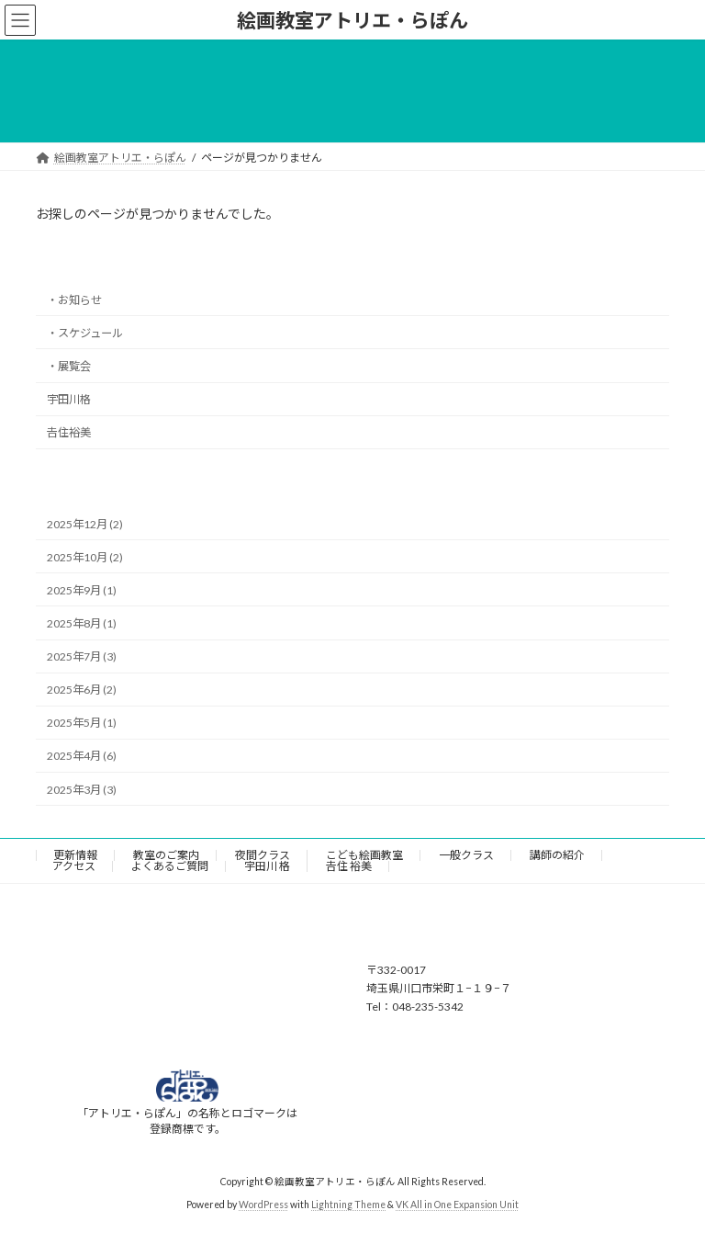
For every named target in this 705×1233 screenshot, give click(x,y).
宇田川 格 (267, 866)
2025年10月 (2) (85, 557)
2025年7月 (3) (82, 656)
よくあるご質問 (169, 866)
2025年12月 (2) (85, 524)
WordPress (263, 1204)
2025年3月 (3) (82, 790)
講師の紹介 (557, 855)
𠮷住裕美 (69, 432)
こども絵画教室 (364, 855)
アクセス (73, 866)
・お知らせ (74, 300)
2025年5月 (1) (82, 723)
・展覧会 (69, 366)
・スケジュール (85, 333)
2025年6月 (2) (82, 689)
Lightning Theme (348, 1204)
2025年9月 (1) (82, 590)
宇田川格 (69, 399)
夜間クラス (262, 855)
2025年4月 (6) (82, 757)
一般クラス (466, 855)
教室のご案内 (166, 855)
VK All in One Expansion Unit (457, 1204)
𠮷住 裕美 (349, 866)
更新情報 (75, 855)
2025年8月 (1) (82, 623)
